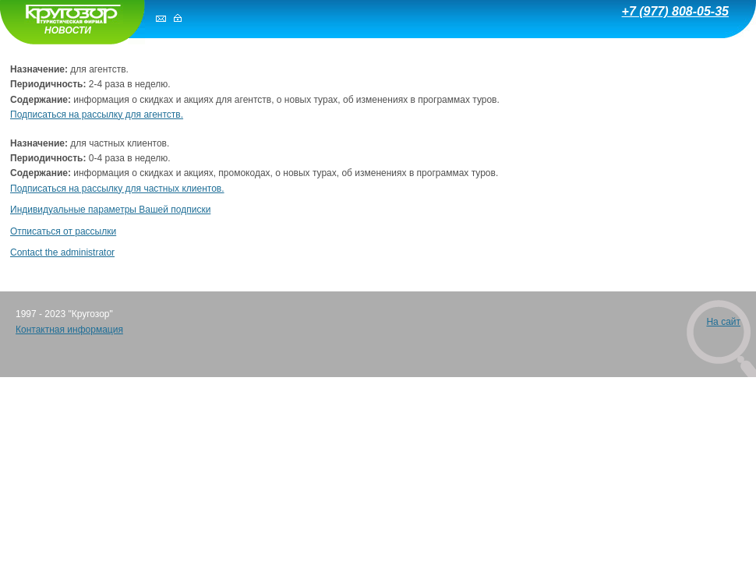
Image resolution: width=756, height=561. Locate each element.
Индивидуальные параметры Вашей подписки (110, 209)
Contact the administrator (62, 252)
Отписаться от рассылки (63, 231)
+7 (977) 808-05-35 (675, 11)
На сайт (723, 321)
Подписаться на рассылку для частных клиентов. (117, 188)
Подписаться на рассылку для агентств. (96, 114)
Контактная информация (69, 329)
